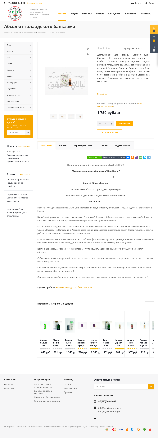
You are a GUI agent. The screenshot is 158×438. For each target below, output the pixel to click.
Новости (8, 384)
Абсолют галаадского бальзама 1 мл (74, 287)
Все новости (24, 146)
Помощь (69, 379)
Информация (42, 379)
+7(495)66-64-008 (107, 401)
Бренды (68, 392)
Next (151, 304)
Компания (10, 379)
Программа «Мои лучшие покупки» (43, 385)
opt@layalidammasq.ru (109, 411)
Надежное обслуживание (47, 397)
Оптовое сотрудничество (47, 401)
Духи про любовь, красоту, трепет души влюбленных (17, 212)
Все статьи (25, 174)
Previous (147, 304)
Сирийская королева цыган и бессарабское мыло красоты (17, 197)
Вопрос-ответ (71, 388)
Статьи (67, 384)
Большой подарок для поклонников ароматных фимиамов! (18, 158)
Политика (9, 388)
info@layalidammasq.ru (109, 407)
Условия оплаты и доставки (43, 392)
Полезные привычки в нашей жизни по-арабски (18, 182)
